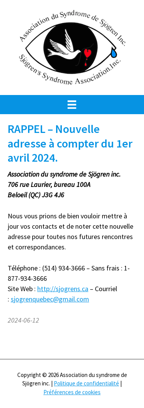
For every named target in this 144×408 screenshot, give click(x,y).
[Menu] (71, 104)
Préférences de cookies (72, 392)
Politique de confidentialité (86, 383)
